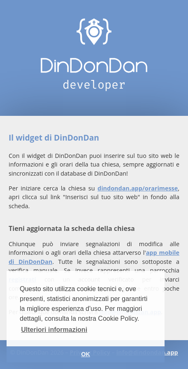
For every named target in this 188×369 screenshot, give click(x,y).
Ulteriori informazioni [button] (54, 329)
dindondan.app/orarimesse (137, 188)
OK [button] (85, 354)
